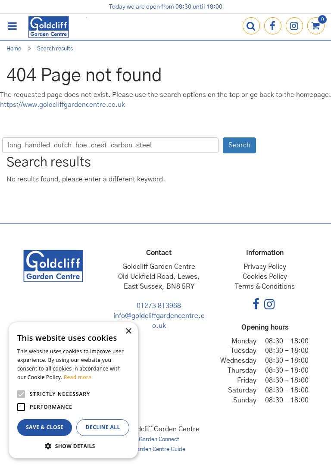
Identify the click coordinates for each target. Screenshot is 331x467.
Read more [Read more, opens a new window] (77, 377)
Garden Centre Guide (159, 449)
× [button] (128, 331)
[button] (73, 446)
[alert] (73, 390)
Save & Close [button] (44, 427)
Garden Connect (159, 439)
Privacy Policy (265, 266)
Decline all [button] (103, 427)
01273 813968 (159, 305)
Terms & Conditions (265, 286)
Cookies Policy (265, 276)
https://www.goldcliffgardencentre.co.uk (62, 104)
